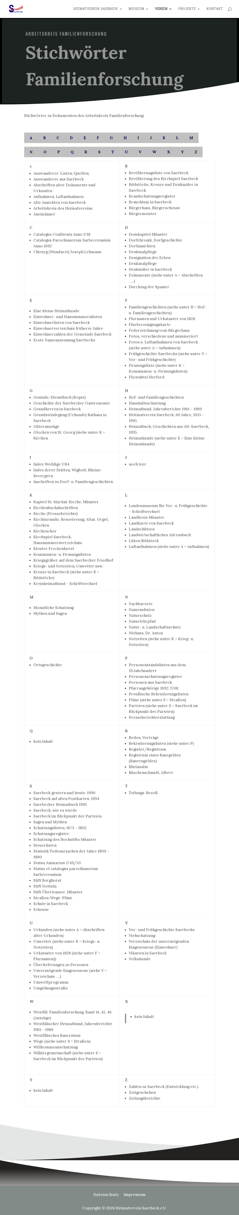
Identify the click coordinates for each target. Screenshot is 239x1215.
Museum (136, 9)
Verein (161, 9)
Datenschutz (106, 1195)
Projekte (187, 9)
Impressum (135, 1195)
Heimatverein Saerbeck (95, 9)
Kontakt (215, 9)
